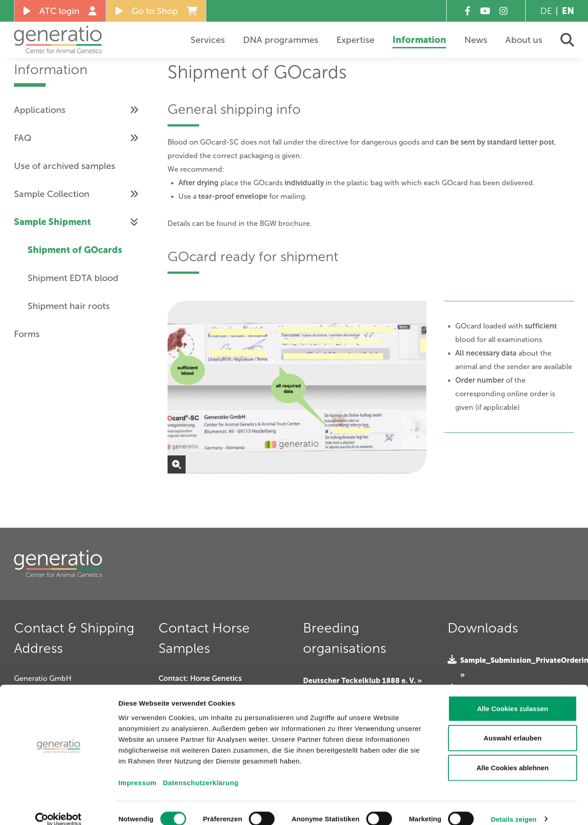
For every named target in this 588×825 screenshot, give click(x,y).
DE (546, 11)
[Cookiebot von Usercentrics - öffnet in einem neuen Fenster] (58, 807)
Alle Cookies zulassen (512, 696)
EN (568, 11)
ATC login (60, 11)
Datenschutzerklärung (201, 770)
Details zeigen (514, 807)
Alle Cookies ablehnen (512, 755)
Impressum (137, 770)
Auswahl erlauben (512, 726)
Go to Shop (156, 11)
